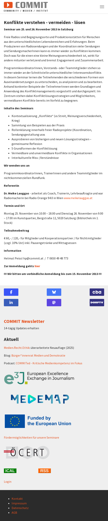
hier (37, 266)
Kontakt (17, 498)
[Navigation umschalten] (102, 6)
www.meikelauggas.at (78, 198)
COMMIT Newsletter (24, 321)
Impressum (19, 503)
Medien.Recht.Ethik (17, 348)
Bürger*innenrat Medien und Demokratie (38, 355)
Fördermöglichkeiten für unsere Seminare (31, 437)
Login (7, 481)
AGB (14, 512)
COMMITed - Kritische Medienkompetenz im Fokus (49, 363)
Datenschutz (20, 508)
